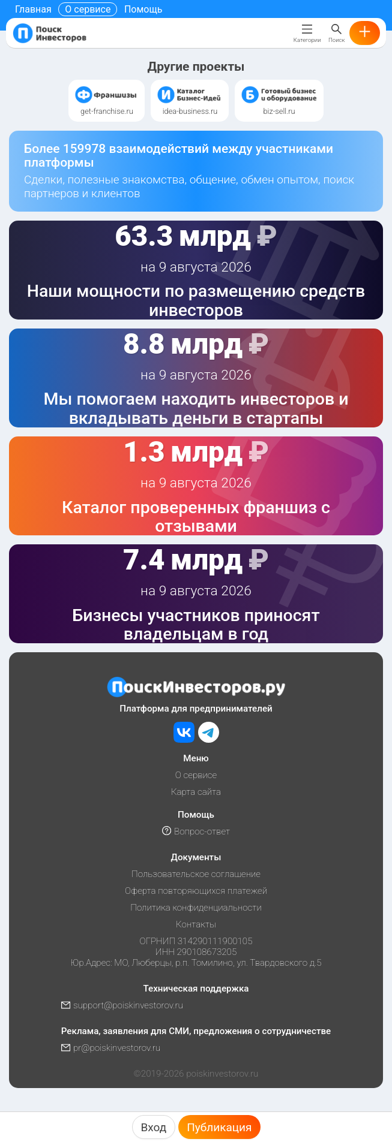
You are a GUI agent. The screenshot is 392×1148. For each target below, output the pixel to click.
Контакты (196, 924)
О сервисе (87, 9)
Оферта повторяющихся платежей (196, 890)
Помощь (143, 9)
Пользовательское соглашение (196, 874)
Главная (33, 9)
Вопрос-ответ (196, 831)
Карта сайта (196, 792)
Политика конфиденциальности (196, 907)
